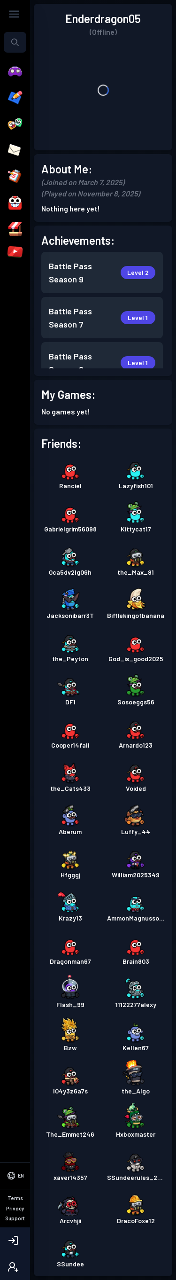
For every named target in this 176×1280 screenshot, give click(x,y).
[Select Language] (15, 1215)
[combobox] (15, 42)
